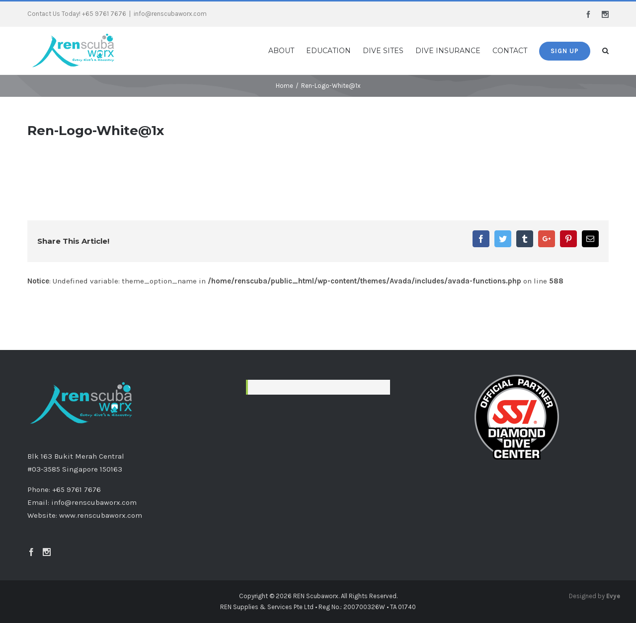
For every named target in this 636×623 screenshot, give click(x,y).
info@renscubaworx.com (170, 13)
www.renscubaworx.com (100, 515)
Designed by (594, 596)
